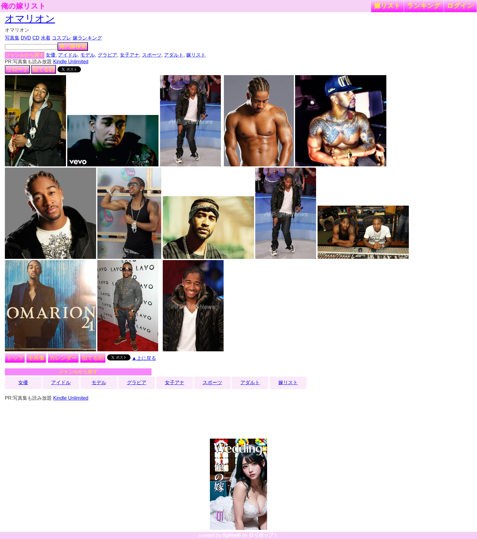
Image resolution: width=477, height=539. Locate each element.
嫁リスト (387, 5)
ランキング (423, 5)
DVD (26, 37)
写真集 (12, 37)
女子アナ (129, 54)
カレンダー (63, 358)
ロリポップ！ (263, 535)
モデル (87, 54)
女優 (50, 54)
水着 (45, 37)
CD (35, 37)
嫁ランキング (87, 37)
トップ (15, 358)
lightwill (232, 535)
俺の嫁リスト (23, 6)
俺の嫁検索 (72, 46)
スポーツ (152, 54)
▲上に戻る (144, 358)
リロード (17, 69)
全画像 (36, 358)
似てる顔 (43, 69)
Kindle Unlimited (71, 61)
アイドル (68, 54)
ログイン (460, 5)
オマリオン (30, 18)
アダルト (173, 54)
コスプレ (61, 37)
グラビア (107, 54)
